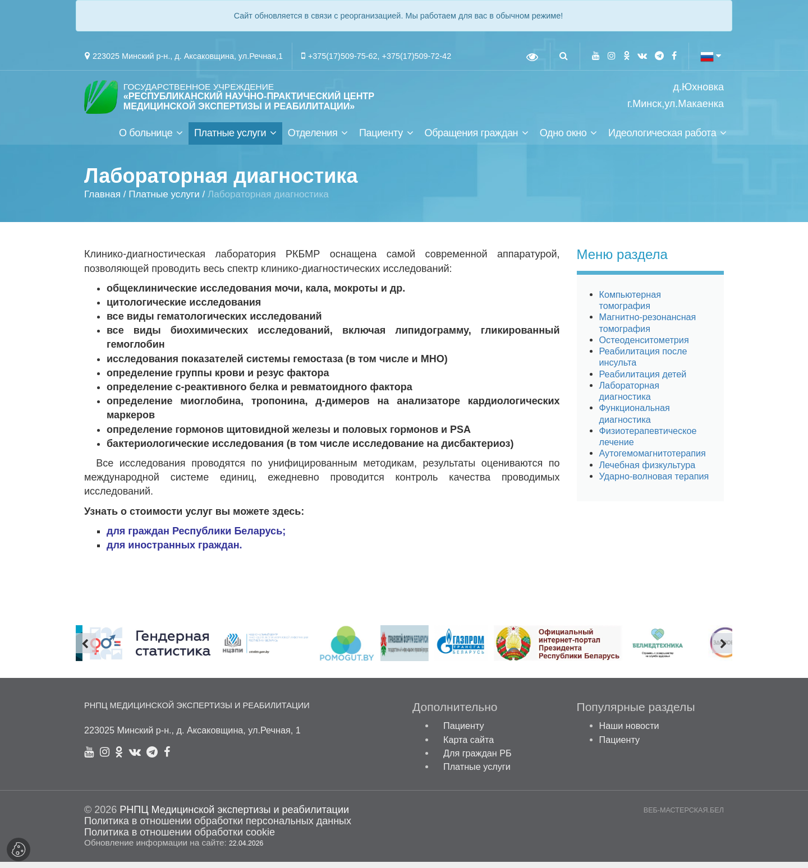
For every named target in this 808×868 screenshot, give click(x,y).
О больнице (145, 139)
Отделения (313, 139)
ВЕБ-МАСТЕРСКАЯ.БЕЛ (684, 816)
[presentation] (86, 649)
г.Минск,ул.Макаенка (675, 104)
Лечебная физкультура (647, 471)
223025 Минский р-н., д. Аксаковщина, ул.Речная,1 (188, 56)
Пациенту (381, 139)
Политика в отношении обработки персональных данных (217, 827)
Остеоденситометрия (644, 346)
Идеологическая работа (662, 139)
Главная (102, 201)
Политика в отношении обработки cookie (179, 838)
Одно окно (563, 139)
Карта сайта (468, 746)
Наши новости (629, 732)
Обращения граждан (471, 139)
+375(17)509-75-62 (343, 56)
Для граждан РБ (477, 759)
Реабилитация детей (643, 380)
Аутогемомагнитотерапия (652, 460)
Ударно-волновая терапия (654, 482)
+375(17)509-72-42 (417, 56)
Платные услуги (230, 139)
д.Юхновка (698, 87)
